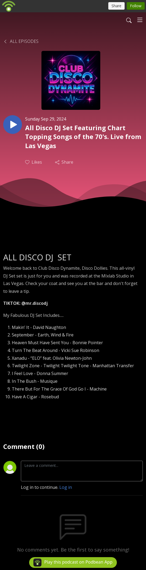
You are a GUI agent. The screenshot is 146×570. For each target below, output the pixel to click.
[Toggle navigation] (140, 20)
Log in (65, 487)
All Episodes (21, 41)
